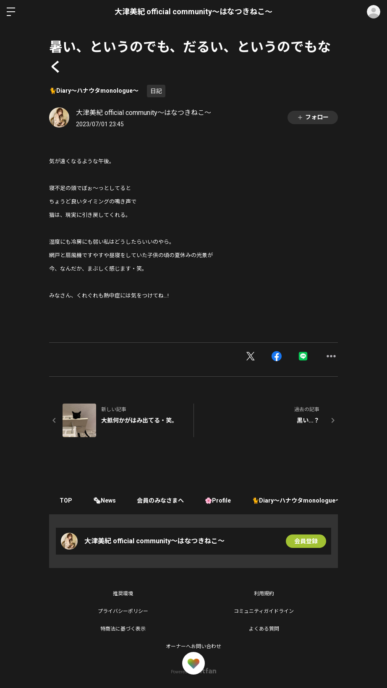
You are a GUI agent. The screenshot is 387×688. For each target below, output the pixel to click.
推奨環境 (123, 594)
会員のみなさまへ (160, 500)
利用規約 (264, 594)
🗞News (104, 500)
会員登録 (306, 541)
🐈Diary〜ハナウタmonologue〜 (94, 90)
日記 (156, 91)
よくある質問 (264, 629)
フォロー (313, 117)
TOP (66, 500)
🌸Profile (218, 500)
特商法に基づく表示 (123, 629)
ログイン (373, 11)
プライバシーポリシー (123, 611)
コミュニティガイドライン (264, 611)
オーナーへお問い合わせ (193, 646)
